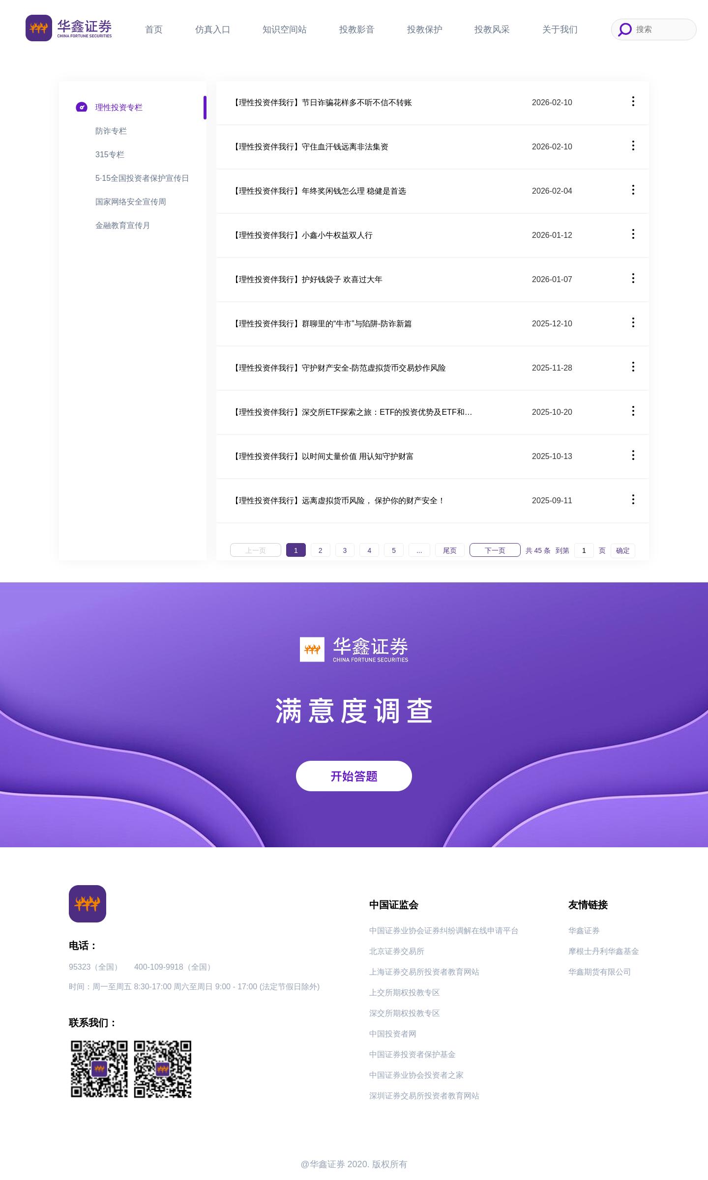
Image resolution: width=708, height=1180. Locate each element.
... (419, 550)
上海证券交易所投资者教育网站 (424, 972)
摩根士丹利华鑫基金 (603, 951)
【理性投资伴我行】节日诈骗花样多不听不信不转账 (321, 102)
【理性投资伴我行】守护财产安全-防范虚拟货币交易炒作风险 (338, 368)
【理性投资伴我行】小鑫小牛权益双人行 (302, 235)
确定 (623, 550)
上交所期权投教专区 (404, 992)
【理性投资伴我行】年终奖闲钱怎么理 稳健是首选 (318, 191)
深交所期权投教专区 (404, 1013)
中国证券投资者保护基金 (412, 1054)
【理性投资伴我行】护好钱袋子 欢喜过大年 (307, 279)
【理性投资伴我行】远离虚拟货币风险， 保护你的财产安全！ (338, 500)
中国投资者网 (392, 1034)
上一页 (255, 550)
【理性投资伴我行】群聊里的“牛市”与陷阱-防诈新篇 (321, 323)
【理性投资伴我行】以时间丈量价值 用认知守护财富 (322, 456)
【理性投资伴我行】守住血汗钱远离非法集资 (309, 147)
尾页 (450, 550)
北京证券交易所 (396, 951)
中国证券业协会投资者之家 (416, 1075)
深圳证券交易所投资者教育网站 (424, 1096)
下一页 (495, 550)
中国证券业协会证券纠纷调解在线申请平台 (444, 930)
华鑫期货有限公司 (599, 972)
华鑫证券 (584, 930)
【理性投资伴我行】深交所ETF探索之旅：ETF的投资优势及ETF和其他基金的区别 (354, 412)
